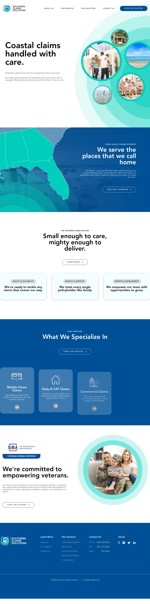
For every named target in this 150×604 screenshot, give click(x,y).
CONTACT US (108, 8)
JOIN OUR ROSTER (133, 8)
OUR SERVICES (67, 8)
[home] (14, 8)
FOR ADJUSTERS (88, 8)
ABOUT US (49, 8)
